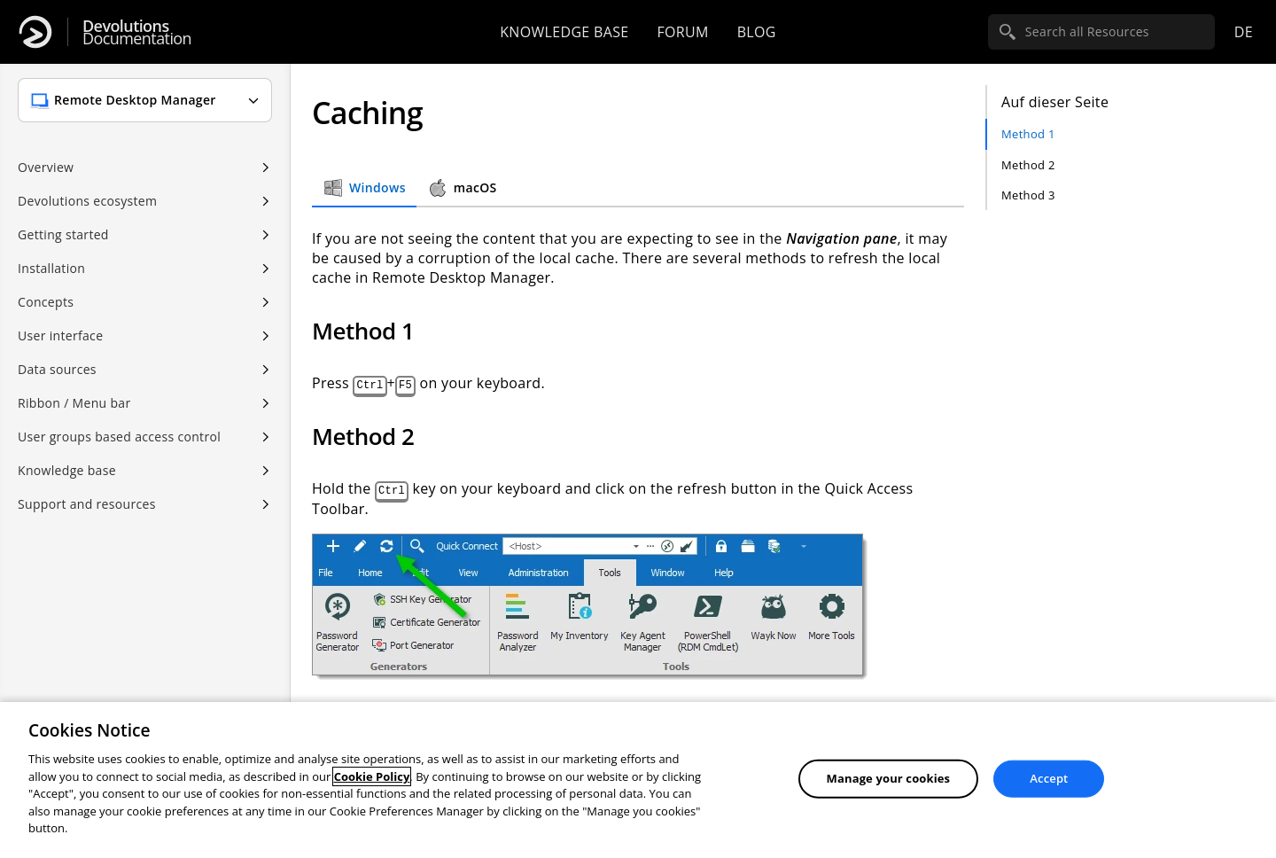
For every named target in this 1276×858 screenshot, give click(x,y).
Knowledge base (564, 32)
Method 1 (1028, 134)
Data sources (57, 369)
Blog (756, 32)
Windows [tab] (364, 188)
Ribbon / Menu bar (74, 402)
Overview (46, 167)
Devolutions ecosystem (87, 200)
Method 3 (1028, 195)
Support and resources (87, 503)
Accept (1049, 778)
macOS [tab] (462, 188)
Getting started (63, 234)
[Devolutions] (35, 32)
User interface (60, 335)
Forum (682, 32)
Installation (51, 268)
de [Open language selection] (1243, 32)
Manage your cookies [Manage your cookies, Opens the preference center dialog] (889, 778)
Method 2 (1028, 165)
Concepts (46, 301)
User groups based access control (119, 436)
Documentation (136, 32)
